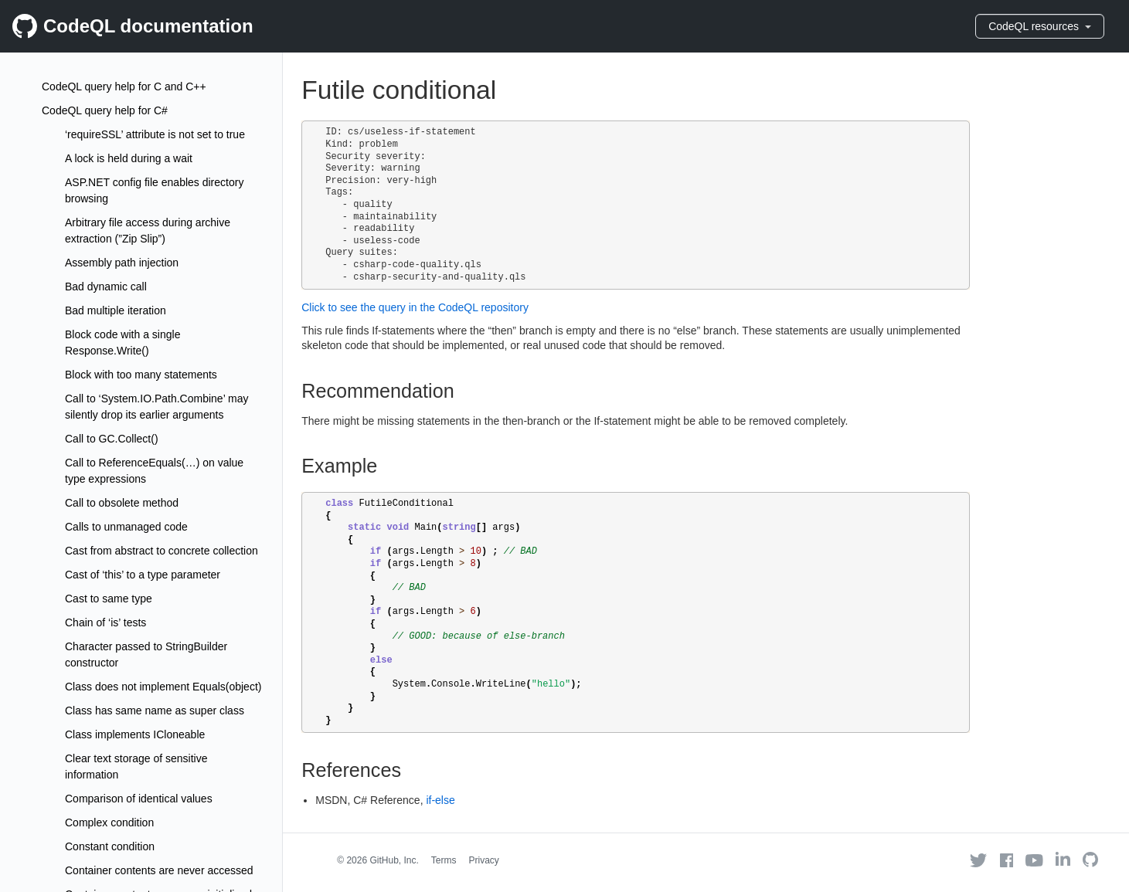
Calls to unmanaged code (126, 527)
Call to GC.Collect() (111, 438)
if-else (440, 800)
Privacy (484, 860)
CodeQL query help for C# (105, 110)
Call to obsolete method (122, 503)
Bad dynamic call (106, 286)
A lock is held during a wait (128, 158)
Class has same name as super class (154, 710)
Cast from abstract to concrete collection (161, 550)
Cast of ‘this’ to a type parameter (142, 574)
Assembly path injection (122, 262)
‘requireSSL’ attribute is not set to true (155, 134)
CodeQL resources (1039, 26)
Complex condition (109, 822)
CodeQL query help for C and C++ (124, 86)
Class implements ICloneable (135, 734)
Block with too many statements (141, 374)
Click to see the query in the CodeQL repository (415, 307)
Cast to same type (108, 598)
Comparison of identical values (139, 798)
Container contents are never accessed (159, 870)
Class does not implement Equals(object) (163, 686)
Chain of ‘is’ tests (105, 622)
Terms (444, 860)
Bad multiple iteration (115, 310)
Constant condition (110, 846)
